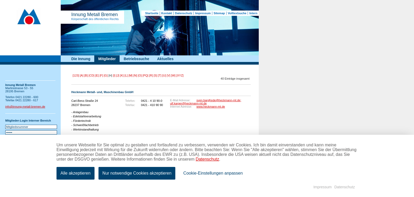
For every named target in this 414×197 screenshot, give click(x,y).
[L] (126, 75)
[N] (135, 75)
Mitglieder (107, 59)
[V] (168, 75)
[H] (110, 75)
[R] (151, 75)
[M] (131, 75)
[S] (155, 75)
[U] (164, 75)
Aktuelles (165, 59)
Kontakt (166, 13)
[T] (160, 75)
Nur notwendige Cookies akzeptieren (136, 173)
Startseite (151, 13)
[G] (106, 75)
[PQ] (145, 75)
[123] (76, 75)
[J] (117, 75)
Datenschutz (183, 13)
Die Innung (80, 59)
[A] (81, 75)
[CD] (92, 75)
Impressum (203, 13)
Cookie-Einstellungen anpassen (213, 173)
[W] (173, 75)
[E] (97, 75)
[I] (114, 75)
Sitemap (219, 13)
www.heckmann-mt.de (210, 106)
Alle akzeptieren (75, 173)
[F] (101, 75)
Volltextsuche (237, 13)
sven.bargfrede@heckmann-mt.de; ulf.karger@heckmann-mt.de (205, 102)
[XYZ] (180, 75)
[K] (122, 75)
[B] (86, 75)
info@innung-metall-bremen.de (25, 106)
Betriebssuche (136, 59)
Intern (253, 13)
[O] (140, 75)
